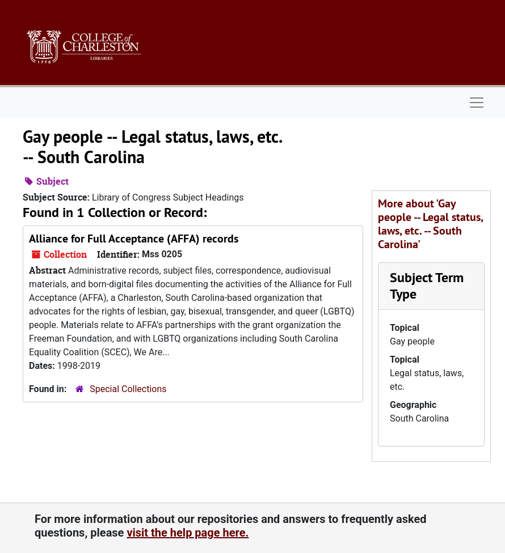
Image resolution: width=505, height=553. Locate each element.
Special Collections (128, 389)
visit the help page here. (188, 532)
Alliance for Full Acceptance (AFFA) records (133, 238)
